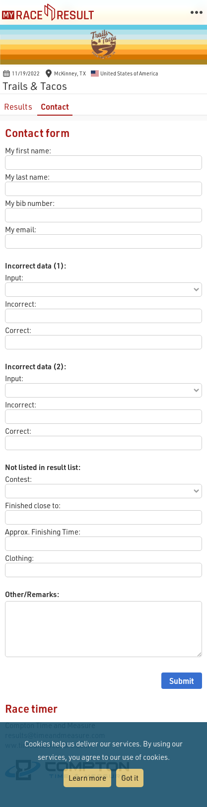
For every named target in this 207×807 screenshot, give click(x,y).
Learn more (87, 778)
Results (18, 106)
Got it (129, 778)
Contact (55, 106)
